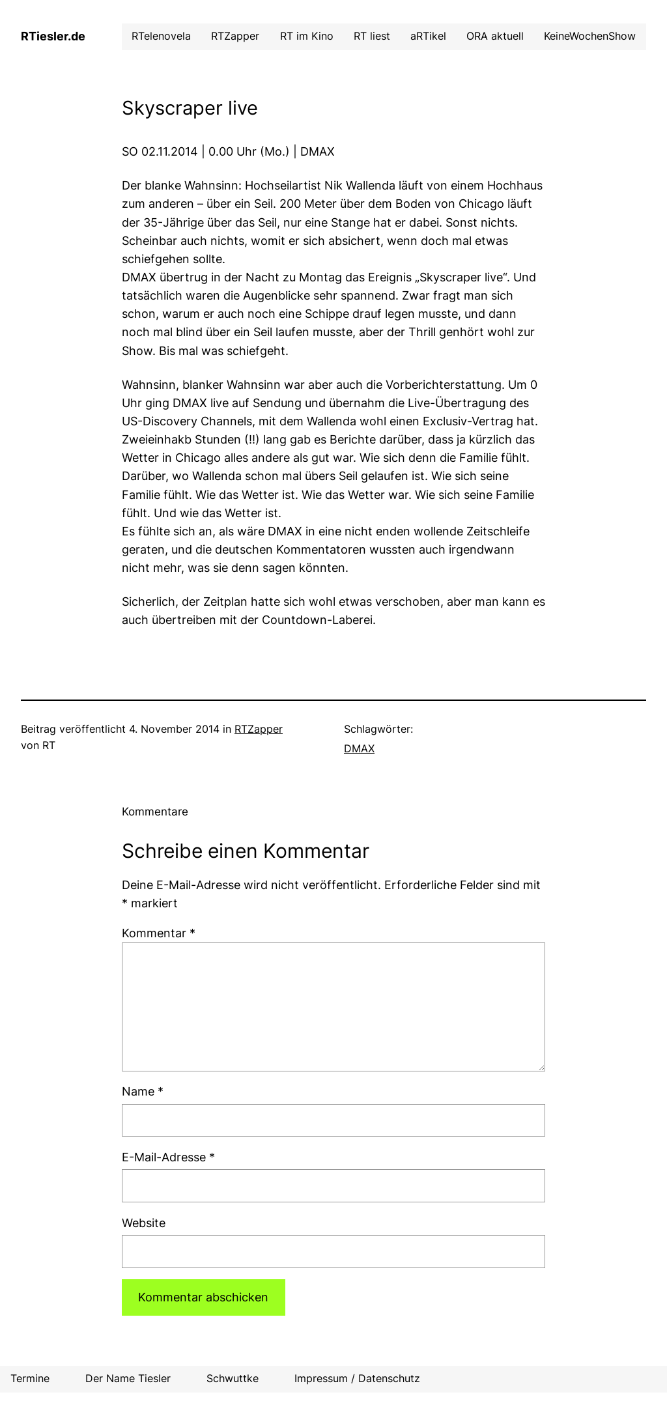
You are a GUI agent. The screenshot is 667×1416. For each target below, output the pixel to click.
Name (142, 1091)
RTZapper (258, 729)
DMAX (359, 749)
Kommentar (158, 933)
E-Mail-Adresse (168, 1157)
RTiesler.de (53, 36)
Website (143, 1223)
